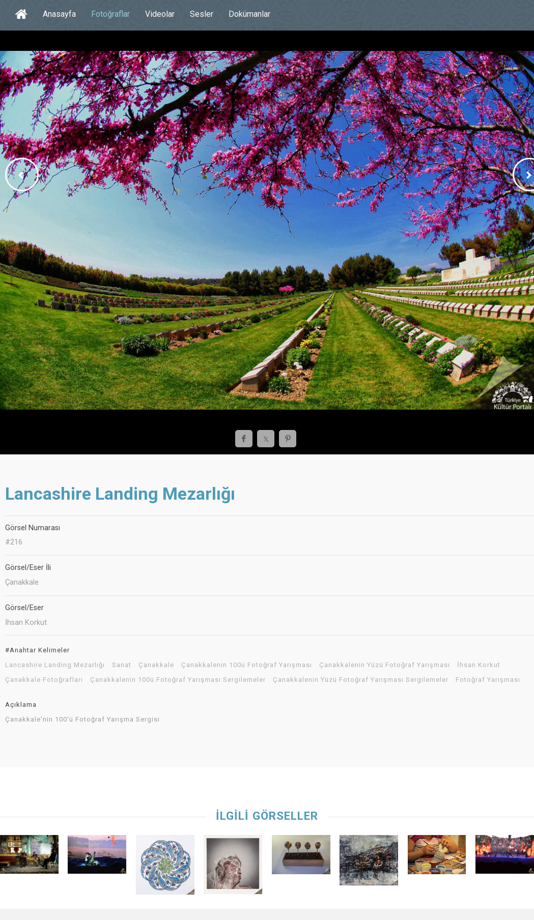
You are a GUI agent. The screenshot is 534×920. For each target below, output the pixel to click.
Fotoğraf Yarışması (488, 679)
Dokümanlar (249, 14)
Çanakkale (156, 665)
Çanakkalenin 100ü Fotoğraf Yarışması (246, 665)
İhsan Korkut (478, 665)
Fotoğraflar (110, 14)
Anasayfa (59, 14)
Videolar (160, 14)
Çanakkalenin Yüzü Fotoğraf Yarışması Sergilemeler (360, 679)
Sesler (201, 14)
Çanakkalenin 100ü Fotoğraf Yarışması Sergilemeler (178, 679)
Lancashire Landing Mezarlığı (55, 665)
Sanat (121, 665)
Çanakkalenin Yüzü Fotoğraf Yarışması (384, 665)
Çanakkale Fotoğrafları (44, 679)
